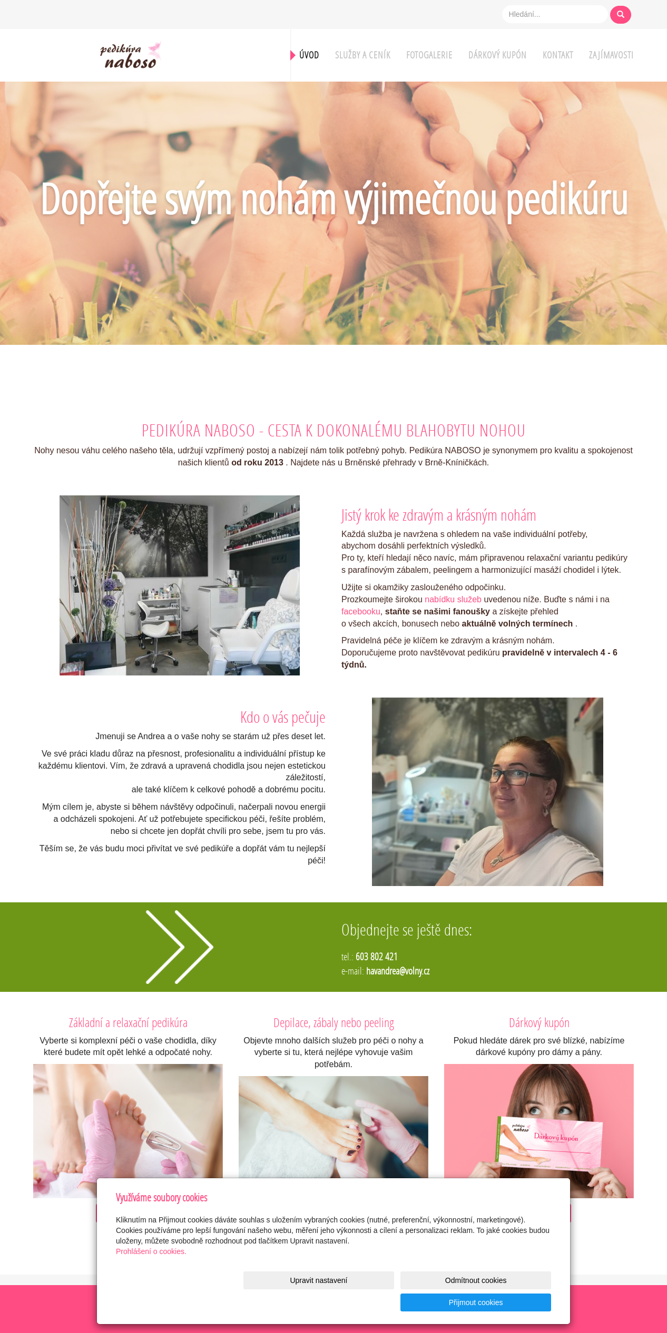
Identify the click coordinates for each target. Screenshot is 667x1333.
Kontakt (558, 55)
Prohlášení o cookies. (151, 1273)
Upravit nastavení (336, 1302)
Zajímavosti (611, 55)
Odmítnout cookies (424, 1302)
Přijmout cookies (511, 1302)
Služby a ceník (362, 55)
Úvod (309, 55)
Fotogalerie (429, 55)
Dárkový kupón (497, 55)
